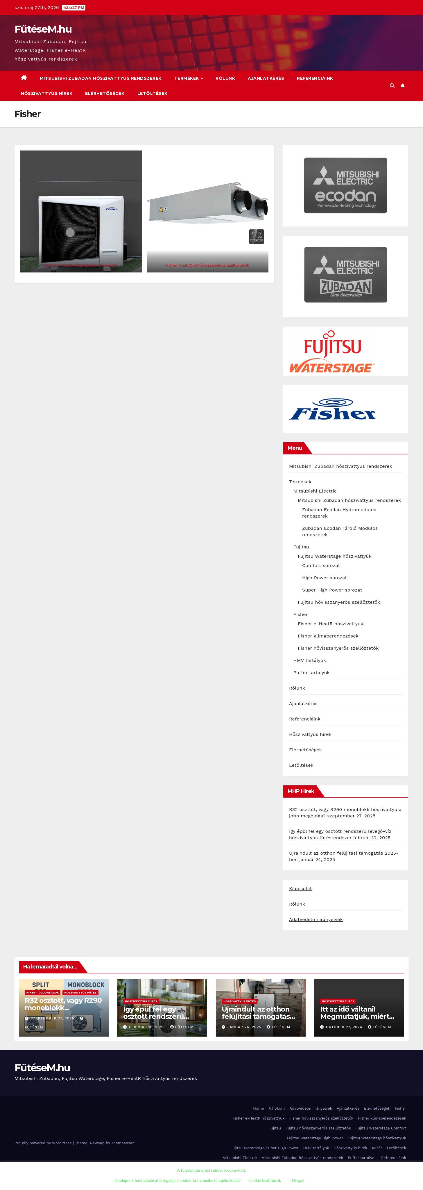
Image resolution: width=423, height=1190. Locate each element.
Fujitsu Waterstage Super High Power (264, 1148)
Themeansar (122, 1143)
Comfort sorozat (321, 565)
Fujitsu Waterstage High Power (315, 1138)
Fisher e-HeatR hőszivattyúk (330, 623)
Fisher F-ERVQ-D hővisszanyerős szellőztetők (207, 265)
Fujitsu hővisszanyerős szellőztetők (339, 602)
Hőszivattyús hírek (46, 93)
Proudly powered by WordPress (44, 1143)
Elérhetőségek (105, 93)
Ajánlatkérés (266, 78)
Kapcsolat (300, 888)
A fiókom (276, 1108)
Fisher (300, 614)
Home (258, 1108)
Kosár (377, 1148)
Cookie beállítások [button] (264, 1180)
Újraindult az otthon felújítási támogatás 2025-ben (256, 1016)
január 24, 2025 (245, 1027)
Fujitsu (301, 547)
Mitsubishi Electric (315, 491)
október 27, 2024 (345, 1027)
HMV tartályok (309, 660)
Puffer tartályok (311, 672)
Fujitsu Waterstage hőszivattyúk (335, 556)
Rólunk (225, 78)
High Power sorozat (324, 577)
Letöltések (152, 93)
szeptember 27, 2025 (53, 1018)
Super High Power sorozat (332, 590)
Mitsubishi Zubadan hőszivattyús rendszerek (101, 78)
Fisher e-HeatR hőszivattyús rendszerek (81, 265)
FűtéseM (182, 1027)
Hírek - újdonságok (42, 992)
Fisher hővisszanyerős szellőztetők (338, 648)
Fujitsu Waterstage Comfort (381, 1128)
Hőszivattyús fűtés (80, 992)
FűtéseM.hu (43, 29)
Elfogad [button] (298, 1180)
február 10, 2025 (147, 1027)
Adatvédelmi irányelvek (316, 919)
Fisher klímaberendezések (328, 636)
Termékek (187, 78)
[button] (392, 85)
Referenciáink (315, 78)
